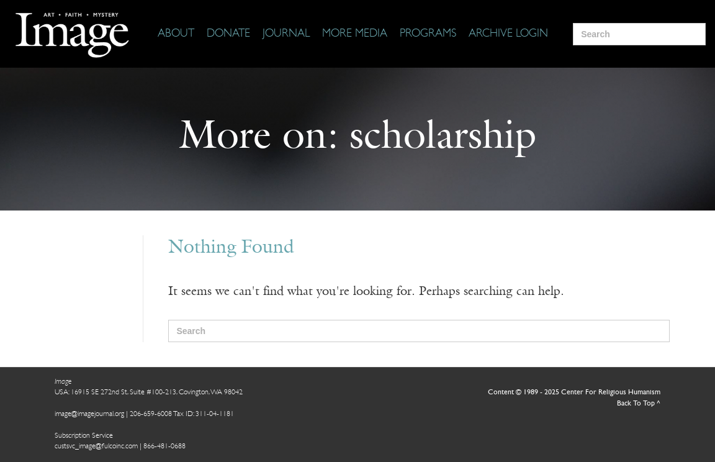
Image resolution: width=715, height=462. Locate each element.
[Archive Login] (508, 34)
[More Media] (354, 34)
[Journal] (286, 34)
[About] (175, 34)
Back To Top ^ (638, 403)
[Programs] (427, 34)
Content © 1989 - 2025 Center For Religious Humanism (574, 392)
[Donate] (228, 34)
